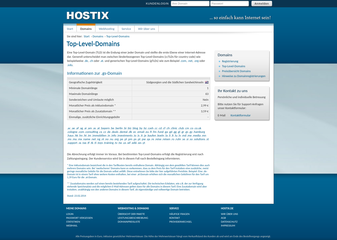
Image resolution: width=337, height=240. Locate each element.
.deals (114, 132)
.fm (154, 132)
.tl (95, 143)
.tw (120, 143)
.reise (158, 139)
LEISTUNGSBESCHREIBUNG (133, 217)
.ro (173, 139)
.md (184, 135)
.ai (85, 128)
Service (126, 29)
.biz (129, 128)
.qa (148, 139)
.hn (81, 135)
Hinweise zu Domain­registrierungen (243, 76)
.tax (84, 143)
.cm (187, 128)
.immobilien (99, 135)
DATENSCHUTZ (229, 221)
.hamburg (199, 132)
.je (144, 135)
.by (140, 128)
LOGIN (70, 214)
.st (207, 139)
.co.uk (197, 128)
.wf (128, 143)
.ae (73, 128)
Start (70, 29)
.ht (84, 135)
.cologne (72, 132)
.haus (70, 135)
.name (86, 139)
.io (134, 135)
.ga (166, 132)
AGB (223, 217)
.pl (125, 139)
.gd (170, 132)
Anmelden (262, 3)
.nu (111, 139)
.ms (69, 139)
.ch (91, 61)
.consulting (91, 132)
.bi (124, 128)
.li (169, 135)
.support (72, 143)
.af (77, 128)
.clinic (173, 128)
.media (196, 135)
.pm (130, 139)
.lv (179, 135)
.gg (175, 132)
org (197, 61)
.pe (121, 139)
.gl (178, 132)
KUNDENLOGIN (157, 3)
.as (94, 128)
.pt (139, 139)
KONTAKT (174, 217)
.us (124, 143)
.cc (155, 128)
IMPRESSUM (228, 225)
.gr (182, 132)
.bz (145, 128)
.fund (160, 132)
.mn (203, 135)
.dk (130, 132)
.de (86, 61)
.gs (186, 132)
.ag (81, 128)
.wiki (134, 143)
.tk (91, 143)
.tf (88, 143)
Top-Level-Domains (118, 36)
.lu (175, 135)
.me (189, 135)
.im (89, 135)
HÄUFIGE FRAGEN (179, 214)
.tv (115, 143)
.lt (172, 135)
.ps (134, 139)
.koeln (160, 135)
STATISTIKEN (73, 221)
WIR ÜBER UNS (229, 214)
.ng (98, 139)
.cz (104, 132)
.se (183, 139)
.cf (163, 128)
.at (101, 61)
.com (183, 61)
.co (191, 128)
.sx (79, 143)
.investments (125, 135)
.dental (123, 132)
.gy (191, 132)
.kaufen (151, 135)
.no (107, 139)
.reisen (166, 139)
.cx (100, 132)
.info (69, 65)
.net (190, 61)
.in (108, 135)
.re (152, 139)
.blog (135, 128)
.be (112, 128)
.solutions (199, 139)
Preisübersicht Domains (236, 71)
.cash (150, 128)
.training (109, 143)
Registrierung (230, 61)
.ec (134, 132)
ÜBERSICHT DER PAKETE (131, 214)
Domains (98, 36)
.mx (80, 139)
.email (140, 132)
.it (141, 135)
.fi (151, 132)
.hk (76, 135)
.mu (74, 139)
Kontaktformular (241, 115)
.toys (100, 143)
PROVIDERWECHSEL (180, 221)
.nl (102, 139)
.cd (160, 128)
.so (191, 139)
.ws (139, 143)
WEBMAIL (71, 225)
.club (181, 128)
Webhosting (107, 29)
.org (116, 139)
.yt (143, 143)
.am (89, 128)
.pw (143, 139)
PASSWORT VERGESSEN (79, 217)
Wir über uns (146, 29)
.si (187, 139)
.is (138, 135)
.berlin (119, 128)
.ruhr (178, 139)
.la (166, 135)
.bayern (105, 128)
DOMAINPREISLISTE (129, 221)
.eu (147, 132)
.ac (68, 128)
